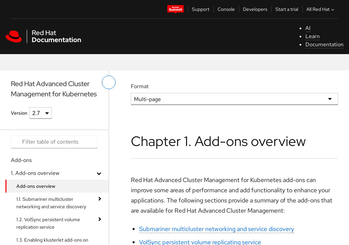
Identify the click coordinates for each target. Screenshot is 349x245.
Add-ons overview (35, 186)
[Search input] (54, 141)
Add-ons (21, 160)
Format (140, 86)
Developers (255, 9)
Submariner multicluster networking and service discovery (216, 229)
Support (200, 9)
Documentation (324, 44)
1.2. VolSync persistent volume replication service (48, 223)
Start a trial (286, 9)
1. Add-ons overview (35, 173)
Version (19, 113)
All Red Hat (321, 9)
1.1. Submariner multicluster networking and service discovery (51, 203)
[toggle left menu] (109, 82)
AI (307, 28)
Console (226, 9)
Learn (312, 36)
